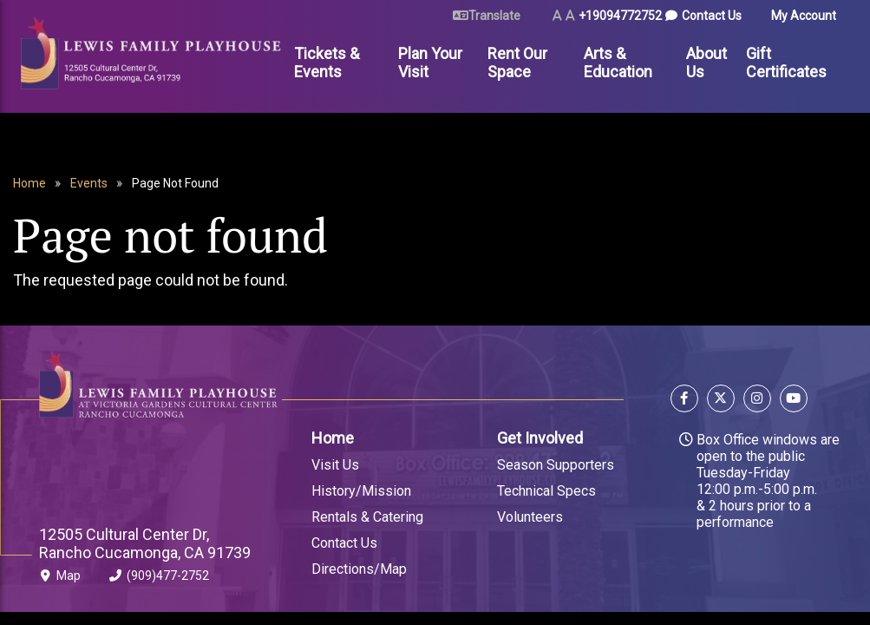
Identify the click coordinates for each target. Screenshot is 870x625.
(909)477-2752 (159, 579)
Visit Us (335, 465)
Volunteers (530, 517)
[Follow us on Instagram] (757, 401)
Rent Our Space (517, 62)
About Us (706, 62)
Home (29, 183)
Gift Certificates (786, 62)
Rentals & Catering (367, 517)
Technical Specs (546, 491)
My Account (803, 16)
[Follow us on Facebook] (686, 401)
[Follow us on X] (721, 401)
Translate (494, 16)
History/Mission (361, 491)
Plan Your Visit (430, 62)
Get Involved (540, 438)
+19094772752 (620, 16)
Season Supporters (555, 465)
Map (60, 579)
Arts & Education (618, 62)
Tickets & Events (326, 62)
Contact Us (712, 16)
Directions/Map (359, 569)
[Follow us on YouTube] (791, 401)
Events (89, 183)
